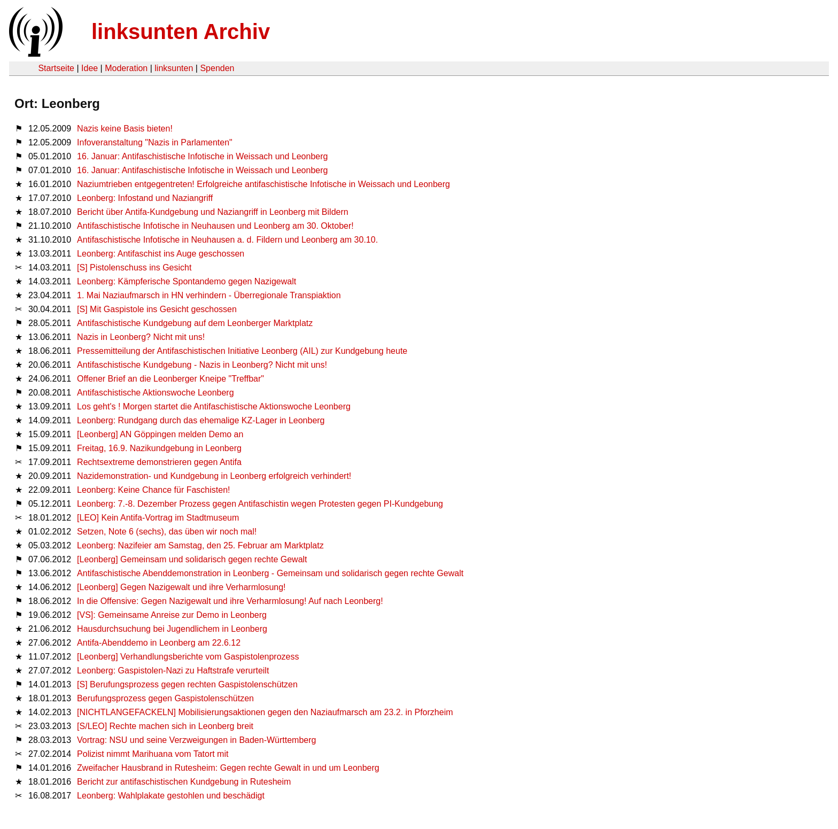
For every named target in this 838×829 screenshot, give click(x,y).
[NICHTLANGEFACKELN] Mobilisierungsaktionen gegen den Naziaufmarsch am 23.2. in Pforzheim (265, 712)
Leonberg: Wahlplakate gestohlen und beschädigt (171, 795)
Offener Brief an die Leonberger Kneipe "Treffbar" (170, 378)
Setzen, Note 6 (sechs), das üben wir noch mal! (167, 531)
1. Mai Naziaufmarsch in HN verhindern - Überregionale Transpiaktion (209, 295)
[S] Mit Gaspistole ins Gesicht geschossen (157, 309)
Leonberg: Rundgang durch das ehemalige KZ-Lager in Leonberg (200, 420)
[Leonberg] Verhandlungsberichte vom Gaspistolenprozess (188, 656)
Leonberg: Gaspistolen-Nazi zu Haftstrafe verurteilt (173, 670)
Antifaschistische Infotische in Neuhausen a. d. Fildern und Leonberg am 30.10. (227, 239)
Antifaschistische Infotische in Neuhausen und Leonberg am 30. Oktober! (215, 225)
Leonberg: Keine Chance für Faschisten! (153, 489)
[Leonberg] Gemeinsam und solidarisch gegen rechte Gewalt (192, 559)
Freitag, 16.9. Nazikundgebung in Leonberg (159, 448)
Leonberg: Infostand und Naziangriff (145, 198)
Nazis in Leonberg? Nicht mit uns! (141, 337)
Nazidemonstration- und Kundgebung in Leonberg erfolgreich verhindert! (214, 476)
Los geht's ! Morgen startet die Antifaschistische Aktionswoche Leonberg (214, 406)
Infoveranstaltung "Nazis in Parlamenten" (154, 142)
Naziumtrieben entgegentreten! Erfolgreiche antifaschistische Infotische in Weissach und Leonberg (263, 184)
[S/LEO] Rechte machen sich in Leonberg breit (165, 726)
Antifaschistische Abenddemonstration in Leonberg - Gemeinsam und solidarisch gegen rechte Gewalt (270, 573)
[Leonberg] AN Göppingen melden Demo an (160, 434)
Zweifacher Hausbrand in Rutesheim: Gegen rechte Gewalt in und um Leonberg (228, 767)
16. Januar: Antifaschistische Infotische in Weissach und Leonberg (202, 156)
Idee (89, 68)
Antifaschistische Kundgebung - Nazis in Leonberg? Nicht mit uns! (202, 364)
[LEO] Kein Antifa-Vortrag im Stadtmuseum (158, 517)
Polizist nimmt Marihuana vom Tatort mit (152, 753)
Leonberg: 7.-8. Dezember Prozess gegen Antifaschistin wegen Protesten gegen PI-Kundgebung (260, 503)
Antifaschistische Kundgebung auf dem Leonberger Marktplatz (195, 323)
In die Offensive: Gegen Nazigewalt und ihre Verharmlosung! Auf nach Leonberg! (230, 601)
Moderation (126, 68)
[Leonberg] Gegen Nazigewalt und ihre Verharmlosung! (181, 587)
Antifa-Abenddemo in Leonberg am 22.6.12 (158, 642)
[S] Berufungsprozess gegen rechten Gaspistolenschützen (187, 684)
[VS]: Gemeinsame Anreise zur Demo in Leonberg (172, 614)
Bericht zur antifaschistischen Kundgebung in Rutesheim (184, 781)
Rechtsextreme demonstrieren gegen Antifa (159, 462)
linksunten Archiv (180, 31)
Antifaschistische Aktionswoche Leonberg (155, 392)
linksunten (173, 68)
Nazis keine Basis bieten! (125, 128)
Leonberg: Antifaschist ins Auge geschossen (160, 253)
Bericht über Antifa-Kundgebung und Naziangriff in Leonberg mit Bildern (212, 211)
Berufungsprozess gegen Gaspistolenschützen (165, 698)
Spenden (217, 68)
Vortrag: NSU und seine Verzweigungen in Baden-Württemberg (196, 740)
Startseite (56, 68)
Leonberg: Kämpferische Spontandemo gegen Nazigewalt (186, 281)
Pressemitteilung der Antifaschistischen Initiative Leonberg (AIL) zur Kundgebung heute (242, 350)
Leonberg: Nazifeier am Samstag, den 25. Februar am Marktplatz (200, 545)
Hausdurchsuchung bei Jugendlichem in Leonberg (172, 628)
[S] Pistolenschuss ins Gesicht (134, 267)
